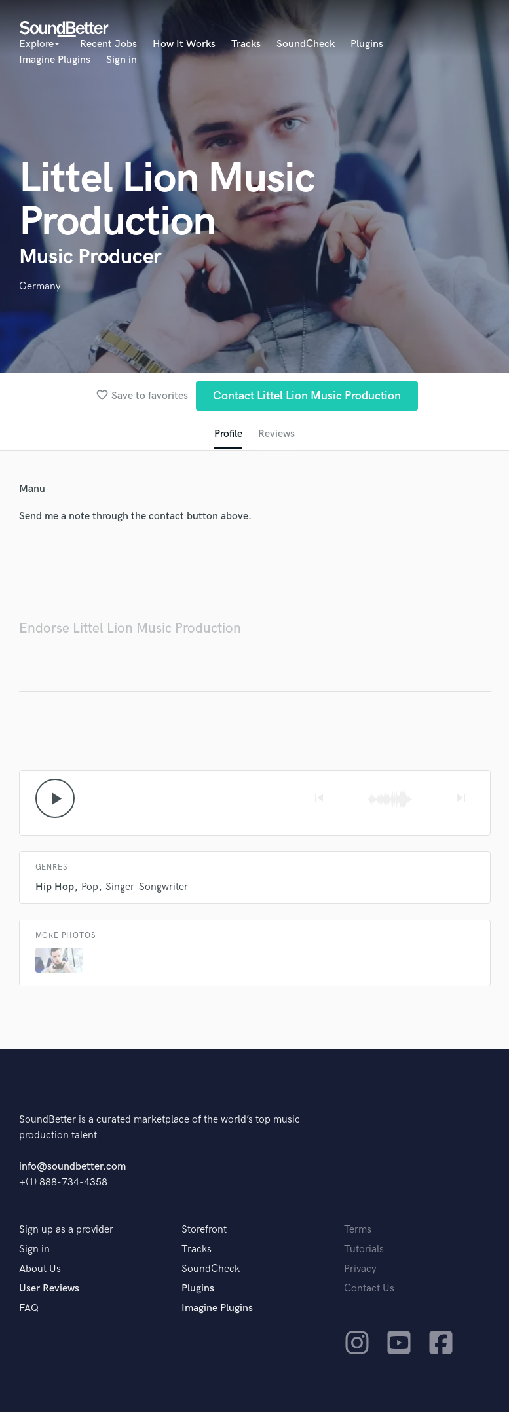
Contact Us (369, 1288)
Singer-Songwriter (146, 887)
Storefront (204, 1229)
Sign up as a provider (66, 1229)
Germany (40, 286)
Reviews (276, 434)
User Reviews (49, 1288)
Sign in (121, 60)
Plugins (366, 44)
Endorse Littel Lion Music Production (130, 628)
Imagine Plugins (54, 60)
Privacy (360, 1269)
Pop (89, 887)
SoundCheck (305, 44)
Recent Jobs (108, 44)
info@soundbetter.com (72, 1167)
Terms (357, 1229)
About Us (40, 1269)
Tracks (246, 44)
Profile (228, 434)
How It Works (184, 44)
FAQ (29, 1308)
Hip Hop (54, 887)
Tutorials (364, 1249)
